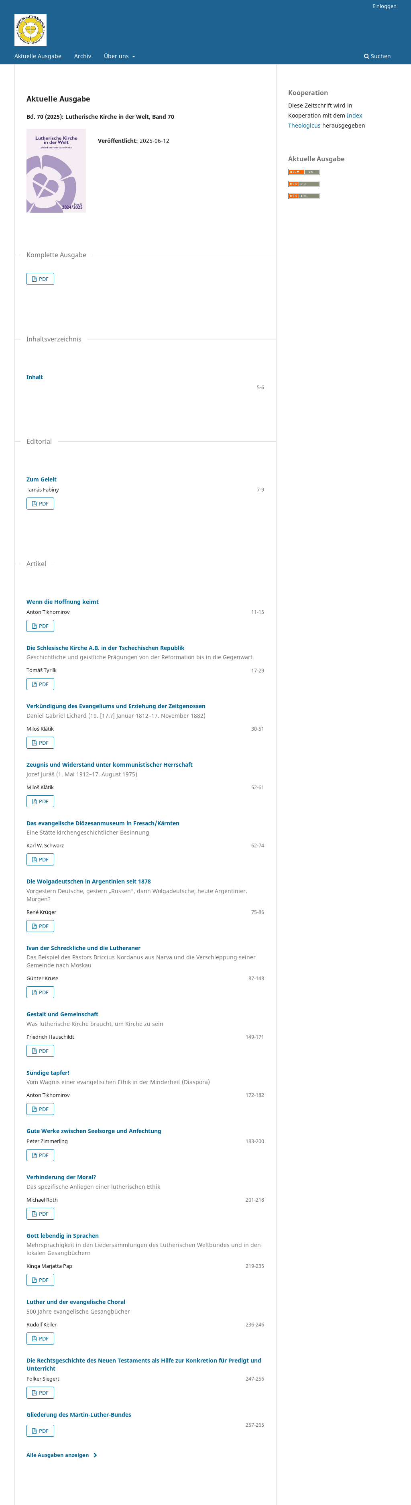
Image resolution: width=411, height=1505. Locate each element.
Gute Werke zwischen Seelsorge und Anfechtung (93, 1131)
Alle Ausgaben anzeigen (57, 1454)
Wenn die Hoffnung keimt (62, 601)
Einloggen (384, 6)
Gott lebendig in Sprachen (145, 1244)
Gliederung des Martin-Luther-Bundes (78, 1414)
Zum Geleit (41, 479)
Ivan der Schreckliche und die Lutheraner (145, 957)
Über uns (117, 56)
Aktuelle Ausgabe (37, 56)
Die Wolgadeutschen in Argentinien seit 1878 (145, 890)
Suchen (377, 56)
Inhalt (34, 377)
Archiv (82, 56)
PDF (43, 278)
